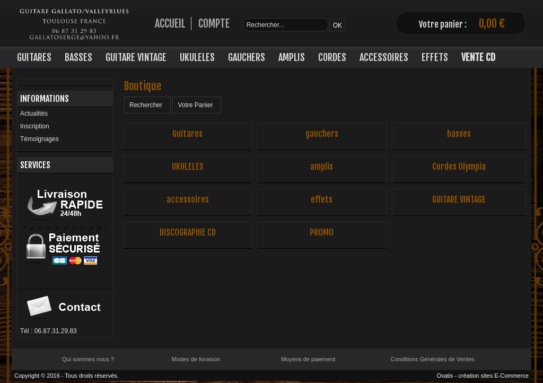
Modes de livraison (196, 359)
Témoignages (39, 139)
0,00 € (492, 23)
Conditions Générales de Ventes (433, 359)
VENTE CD (478, 57)
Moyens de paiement (308, 359)
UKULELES (197, 57)
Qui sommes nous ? (88, 359)
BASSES (78, 57)
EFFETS (435, 57)
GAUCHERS (246, 57)
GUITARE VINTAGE (136, 57)
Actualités (34, 113)
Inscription (34, 126)
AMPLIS (291, 57)
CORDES (332, 57)
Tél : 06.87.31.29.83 (48, 331)
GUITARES (34, 57)
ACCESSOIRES (384, 57)
